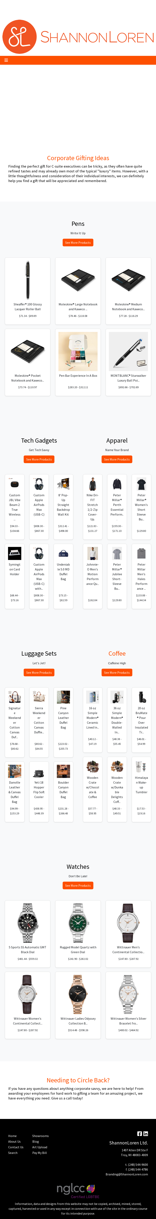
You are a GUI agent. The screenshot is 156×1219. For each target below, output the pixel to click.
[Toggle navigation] (6, 60)
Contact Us (15, 1147)
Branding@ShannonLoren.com (127, 1174)
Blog (68, 4)
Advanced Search (15, 13)
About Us (14, 1141)
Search (95, 4)
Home (33, 13)
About (8, 4)
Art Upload (55, 4)
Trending (39, 4)
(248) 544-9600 (138, 1165)
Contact (46, 13)
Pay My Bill (22, 4)
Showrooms (40, 1136)
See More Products (78, 243)
